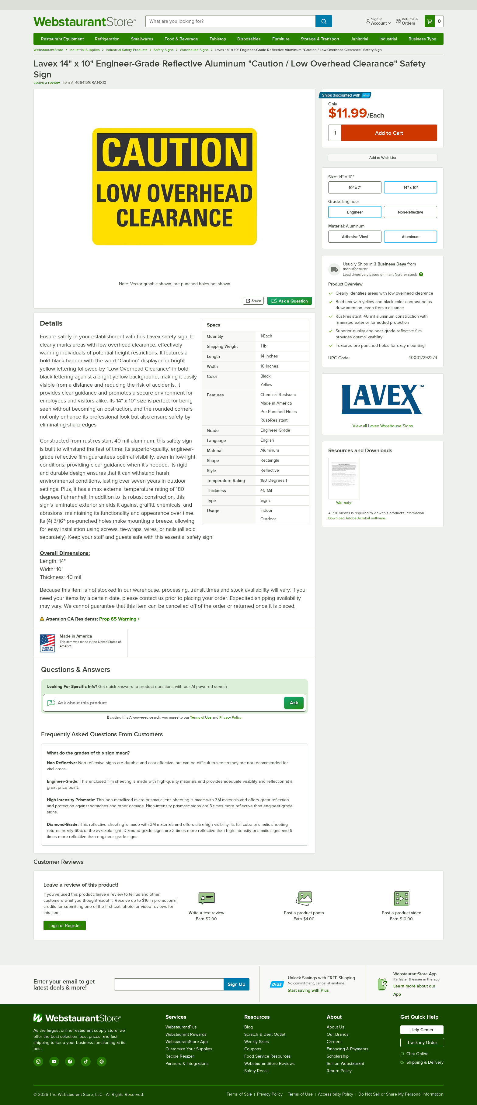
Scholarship (338, 1056)
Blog (248, 1027)
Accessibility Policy (335, 1094)
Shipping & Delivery (422, 1062)
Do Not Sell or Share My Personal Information (401, 1094)
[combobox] (230, 21)
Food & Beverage (181, 38)
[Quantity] (335, 133)
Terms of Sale (239, 1094)
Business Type (422, 38)
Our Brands (338, 1034)
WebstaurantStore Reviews (269, 1063)
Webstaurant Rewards (186, 1034)
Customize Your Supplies (188, 1049)
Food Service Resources (267, 1056)
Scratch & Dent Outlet (264, 1034)
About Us (335, 1027)
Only (332, 103)
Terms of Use (200, 717)
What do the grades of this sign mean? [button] (88, 753)
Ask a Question (289, 301)
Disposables (249, 38)
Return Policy (339, 1071)
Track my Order (422, 1042)
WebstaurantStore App (186, 1041)
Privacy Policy (230, 717)
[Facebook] (70, 1061)
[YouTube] (54, 1061)
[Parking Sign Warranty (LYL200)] (343, 481)
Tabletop (218, 38)
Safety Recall (256, 1071)
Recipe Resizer (179, 1056)
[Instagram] (38, 1061)
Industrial (388, 38)
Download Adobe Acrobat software (356, 518)
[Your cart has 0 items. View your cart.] (434, 21)
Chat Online (414, 1054)
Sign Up (236, 984)
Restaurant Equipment (62, 38)
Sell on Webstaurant (345, 1063)
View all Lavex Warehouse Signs (383, 426)
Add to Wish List (382, 158)
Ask (294, 703)
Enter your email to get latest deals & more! (64, 984)
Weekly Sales (256, 1041)
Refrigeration (107, 38)
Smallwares (142, 38)
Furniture (281, 38)
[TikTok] (86, 1061)
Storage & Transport (320, 38)
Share (253, 300)
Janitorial (359, 38)
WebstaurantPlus (181, 1027)
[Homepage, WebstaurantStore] (84, 21)
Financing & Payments (347, 1049)
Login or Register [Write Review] (64, 925)
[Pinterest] (101, 1061)
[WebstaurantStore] (83, 1018)
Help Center (421, 1029)
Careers (334, 1041)
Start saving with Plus (308, 990)
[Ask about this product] (174, 702)
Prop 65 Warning (117, 619)
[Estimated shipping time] (421, 274)
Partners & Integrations (187, 1063)
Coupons (252, 1049)
